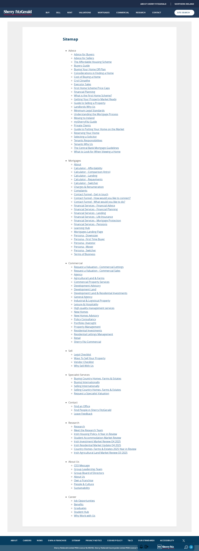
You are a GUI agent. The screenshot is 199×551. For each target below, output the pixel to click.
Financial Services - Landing (90, 213)
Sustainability (82, 488)
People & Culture (84, 484)
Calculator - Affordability (88, 168)
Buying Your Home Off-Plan (90, 69)
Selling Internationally (86, 386)
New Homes (81, 312)
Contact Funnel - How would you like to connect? (102, 198)
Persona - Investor (84, 243)
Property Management (87, 326)
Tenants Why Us (83, 144)
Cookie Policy (114, 540)
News (40, 540)
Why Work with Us (84, 515)
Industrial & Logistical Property (92, 300)
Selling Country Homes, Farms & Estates (97, 389)
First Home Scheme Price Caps (92, 88)
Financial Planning (84, 91)
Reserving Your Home (86, 133)
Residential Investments (88, 330)
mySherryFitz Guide (85, 121)
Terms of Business (84, 254)
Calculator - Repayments (88, 179)
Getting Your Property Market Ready (95, 99)
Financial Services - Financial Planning (96, 209)
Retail (77, 338)
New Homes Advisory (86, 315)
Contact (156, 12)
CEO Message (82, 465)
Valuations (85, 12)
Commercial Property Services (91, 282)
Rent (69, 12)
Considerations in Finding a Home (94, 73)
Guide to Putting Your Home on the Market (99, 129)
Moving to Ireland (84, 118)
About (77, 164)
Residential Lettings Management (93, 334)
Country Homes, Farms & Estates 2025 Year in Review (105, 449)
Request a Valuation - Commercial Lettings (99, 267)
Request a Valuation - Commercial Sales (97, 270)
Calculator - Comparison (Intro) (92, 172)
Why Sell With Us (84, 365)
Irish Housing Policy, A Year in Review (95, 434)
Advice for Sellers (84, 58)
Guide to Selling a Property (89, 103)
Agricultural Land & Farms (89, 278)
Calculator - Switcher (86, 183)
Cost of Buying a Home (87, 77)
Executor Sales (82, 84)
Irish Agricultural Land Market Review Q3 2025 (100, 452)
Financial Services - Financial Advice (94, 205)
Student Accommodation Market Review (97, 437)
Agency (78, 274)
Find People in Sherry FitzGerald (92, 410)
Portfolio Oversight (85, 323)
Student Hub (81, 512)
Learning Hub (82, 228)
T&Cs (130, 540)
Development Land (85, 289)
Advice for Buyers (84, 54)
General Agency (83, 297)
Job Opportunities (84, 500)
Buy (47, 12)
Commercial (122, 12)
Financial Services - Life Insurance (93, 216)
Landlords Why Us (84, 106)
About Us (79, 476)
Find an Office (82, 406)
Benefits (78, 504)
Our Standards (146, 540)
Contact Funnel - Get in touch (91, 194)
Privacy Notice (94, 540)
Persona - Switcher (85, 250)
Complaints (80, 190)
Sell (58, 12)
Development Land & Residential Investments (100, 293)
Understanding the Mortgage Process (96, 114)
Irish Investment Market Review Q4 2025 (97, 441)
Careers (27, 540)
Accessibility (167, 540)
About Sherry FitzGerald (153, 4)
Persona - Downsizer (86, 235)
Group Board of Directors (89, 473)
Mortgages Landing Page (88, 231)
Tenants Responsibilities (88, 140)
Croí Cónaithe (82, 80)
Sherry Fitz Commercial (87, 341)
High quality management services (94, 308)
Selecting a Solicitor (85, 136)
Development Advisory (87, 285)
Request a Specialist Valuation (91, 393)
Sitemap (76, 540)
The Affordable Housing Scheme (93, 62)
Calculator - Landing (85, 175)
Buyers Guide (82, 65)
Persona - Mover (83, 246)
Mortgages (104, 12)
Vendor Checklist (84, 362)
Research (141, 12)
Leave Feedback (83, 413)
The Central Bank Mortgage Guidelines (96, 148)
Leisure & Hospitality (86, 304)
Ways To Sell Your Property (89, 358)
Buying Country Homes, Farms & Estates (97, 378)
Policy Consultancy (85, 319)
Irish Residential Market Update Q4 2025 (97, 445)
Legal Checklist (82, 354)
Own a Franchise (83, 480)
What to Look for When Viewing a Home (97, 151)
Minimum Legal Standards (89, 110)
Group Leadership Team (88, 469)
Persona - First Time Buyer (89, 239)
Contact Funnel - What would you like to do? (99, 202)
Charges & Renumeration (89, 187)
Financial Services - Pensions (90, 224)
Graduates (80, 508)
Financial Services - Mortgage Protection (97, 220)
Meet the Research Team (88, 430)
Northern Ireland (184, 4)
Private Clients (82, 125)
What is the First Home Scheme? (93, 95)
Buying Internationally (87, 382)
